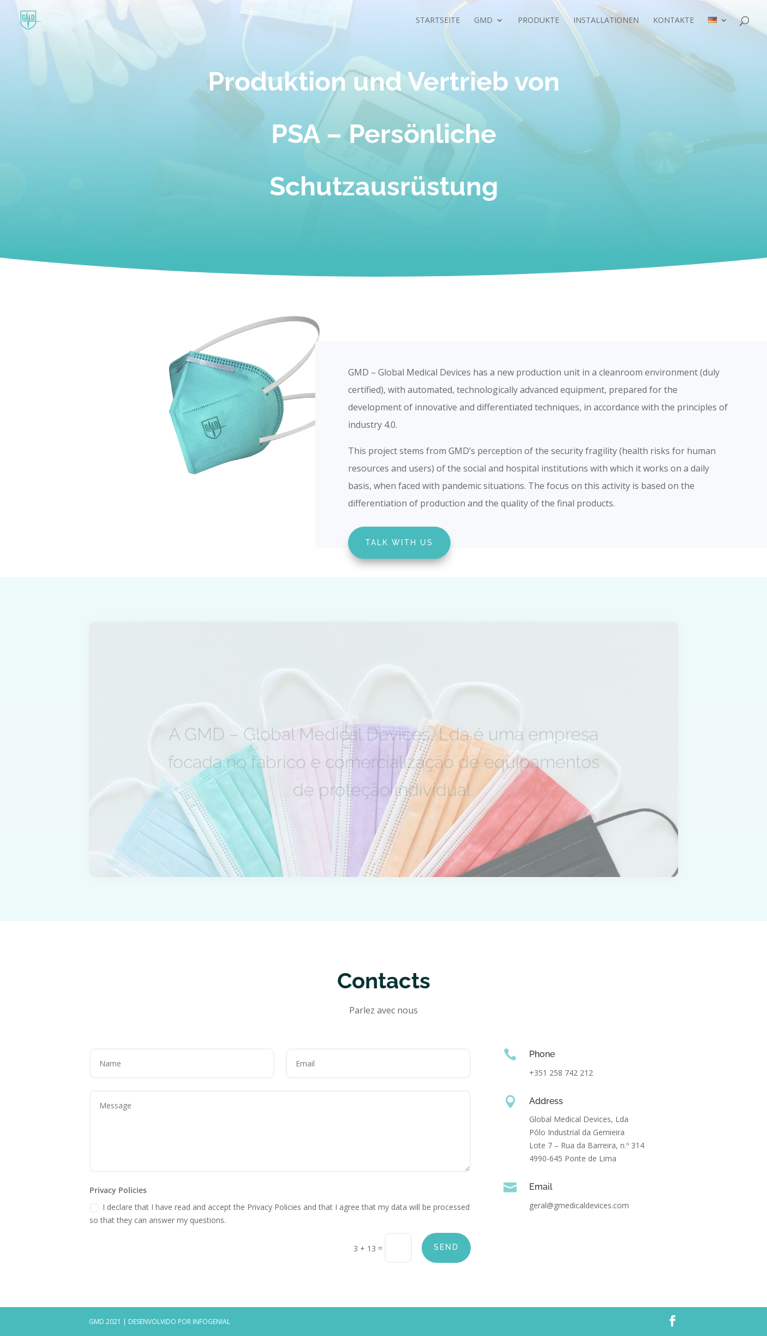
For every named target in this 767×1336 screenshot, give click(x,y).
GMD (483, 20)
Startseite (438, 20)
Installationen (606, 20)
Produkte (538, 20)
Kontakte (673, 20)
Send (446, 1247)
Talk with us (399, 542)
